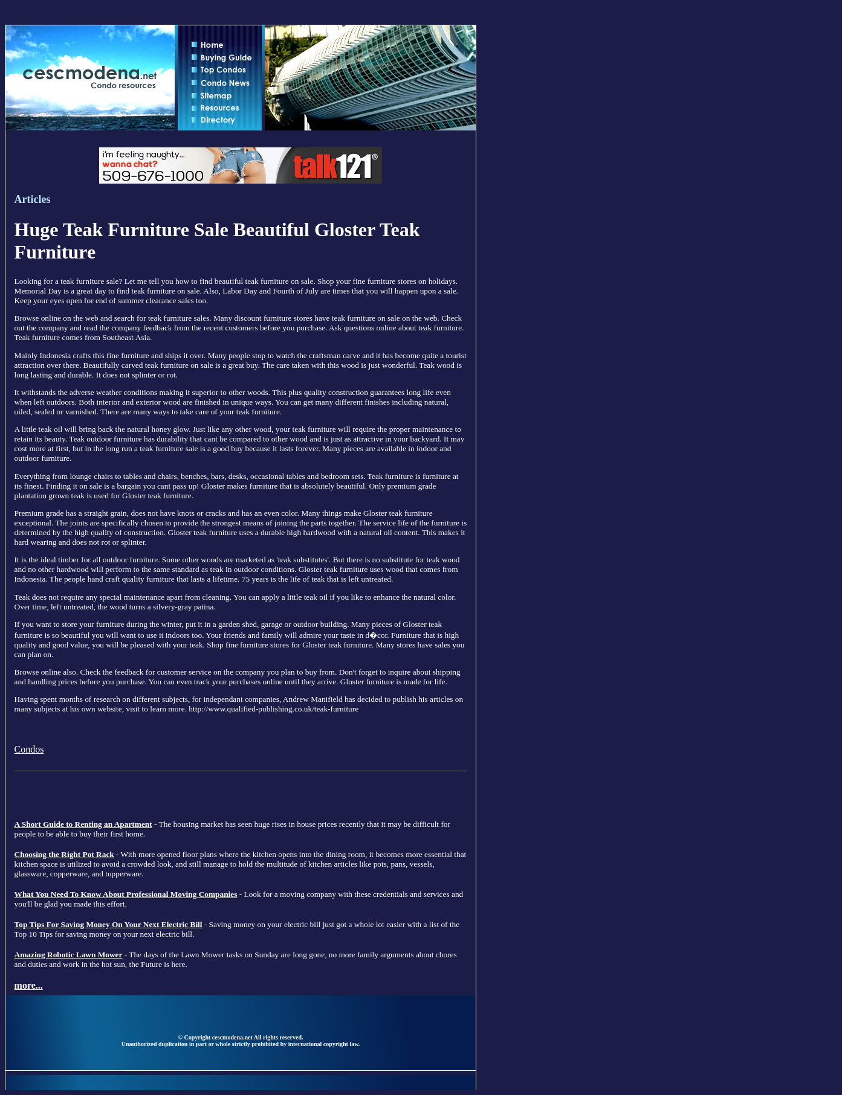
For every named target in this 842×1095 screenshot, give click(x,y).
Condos (29, 749)
